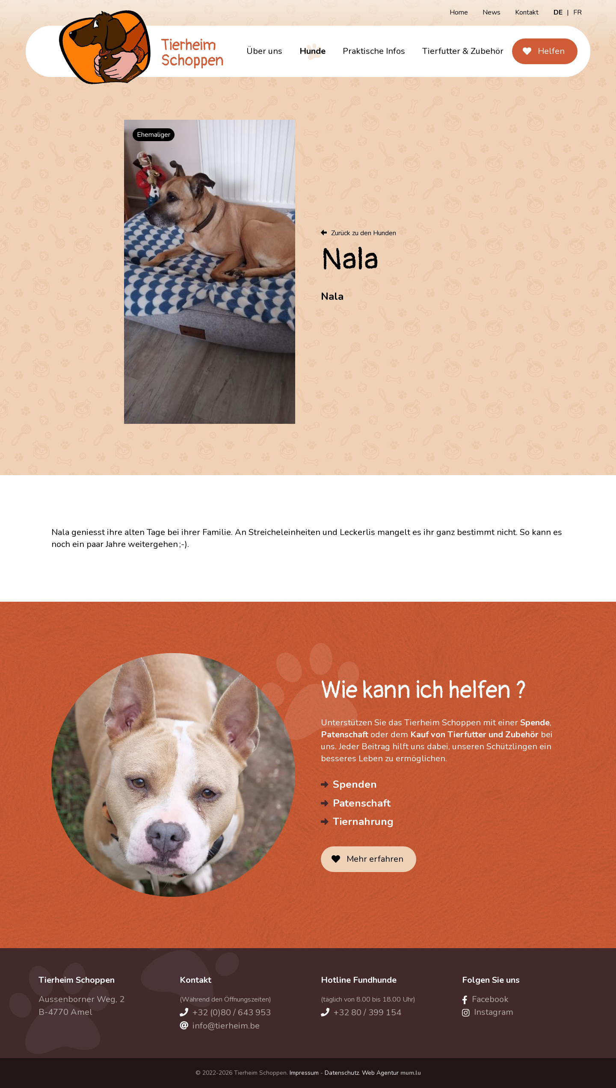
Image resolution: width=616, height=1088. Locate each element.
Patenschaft (362, 803)
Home (459, 12)
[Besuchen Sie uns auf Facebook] (485, 999)
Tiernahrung (363, 821)
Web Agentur (380, 1073)
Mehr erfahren (374, 859)
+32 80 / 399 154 (367, 1012)
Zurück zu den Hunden (363, 233)
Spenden (355, 784)
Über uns (264, 51)
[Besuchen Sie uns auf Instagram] (487, 1012)
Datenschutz (342, 1073)
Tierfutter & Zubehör (462, 51)
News (491, 12)
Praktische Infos (374, 51)
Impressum (304, 1073)
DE (558, 12)
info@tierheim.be (226, 1026)
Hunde (312, 51)
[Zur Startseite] (135, 51)
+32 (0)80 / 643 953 (231, 1012)
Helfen (551, 51)
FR (577, 12)
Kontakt (527, 12)
